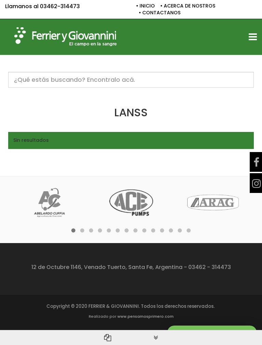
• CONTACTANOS (159, 13)
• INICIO (145, 6)
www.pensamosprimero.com (145, 316)
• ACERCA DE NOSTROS (187, 6)
